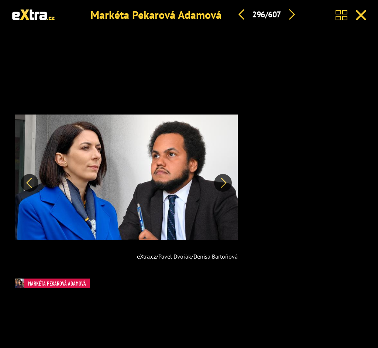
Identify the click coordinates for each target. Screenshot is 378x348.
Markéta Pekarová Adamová (155, 14)
